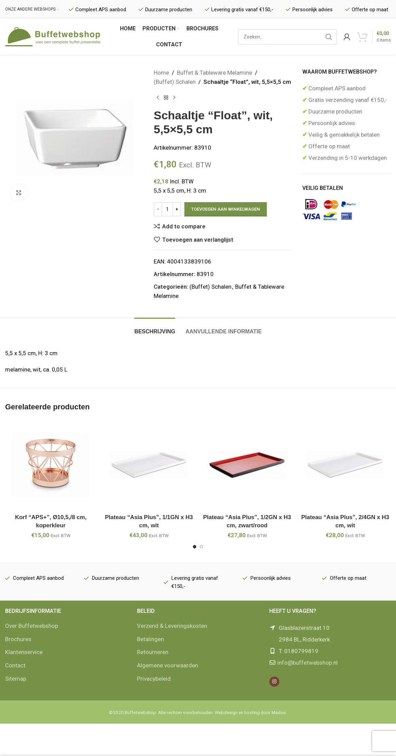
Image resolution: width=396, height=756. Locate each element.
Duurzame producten (334, 111)
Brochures (18, 639)
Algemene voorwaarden (167, 665)
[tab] (154, 328)
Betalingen (150, 639)
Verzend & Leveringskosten (172, 625)
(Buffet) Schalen (175, 81)
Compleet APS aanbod (336, 88)
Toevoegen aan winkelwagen (225, 209)
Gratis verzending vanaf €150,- (347, 99)
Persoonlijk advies (331, 123)
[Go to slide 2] (201, 546)
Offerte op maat (328, 146)
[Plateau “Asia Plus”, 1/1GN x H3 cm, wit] (149, 465)
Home (161, 72)
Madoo (279, 712)
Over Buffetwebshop (31, 625)
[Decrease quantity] (158, 209)
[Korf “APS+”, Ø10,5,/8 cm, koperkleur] (50, 465)
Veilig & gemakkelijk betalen (343, 134)
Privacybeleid (154, 678)
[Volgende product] (174, 97)
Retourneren (152, 652)
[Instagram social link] (274, 682)
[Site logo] (53, 36)
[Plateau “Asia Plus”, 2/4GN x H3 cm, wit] (345, 465)
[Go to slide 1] (194, 546)
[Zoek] (287, 37)
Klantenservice (24, 652)
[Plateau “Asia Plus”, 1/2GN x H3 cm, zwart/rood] (247, 465)
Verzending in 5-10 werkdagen (347, 157)
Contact (15, 665)
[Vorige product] (158, 97)
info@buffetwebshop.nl (307, 662)
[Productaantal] (167, 209)
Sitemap (15, 678)
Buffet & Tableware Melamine (214, 72)
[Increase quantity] (176, 209)
